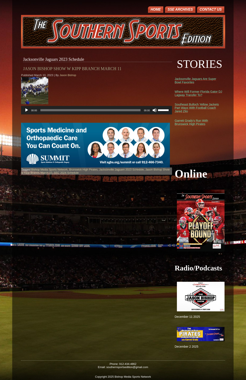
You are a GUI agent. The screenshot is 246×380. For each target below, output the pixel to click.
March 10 (46, 172)
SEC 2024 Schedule (66, 172)
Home (156, 9)
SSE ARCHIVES (180, 9)
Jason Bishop (68, 75)
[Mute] (154, 110)
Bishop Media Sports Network (49, 169)
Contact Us (211, 9)
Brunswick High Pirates (83, 169)
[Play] (26, 110)
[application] (96, 110)
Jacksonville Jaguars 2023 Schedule (121, 169)
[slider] (90, 110)
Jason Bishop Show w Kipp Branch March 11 (72, 68)
